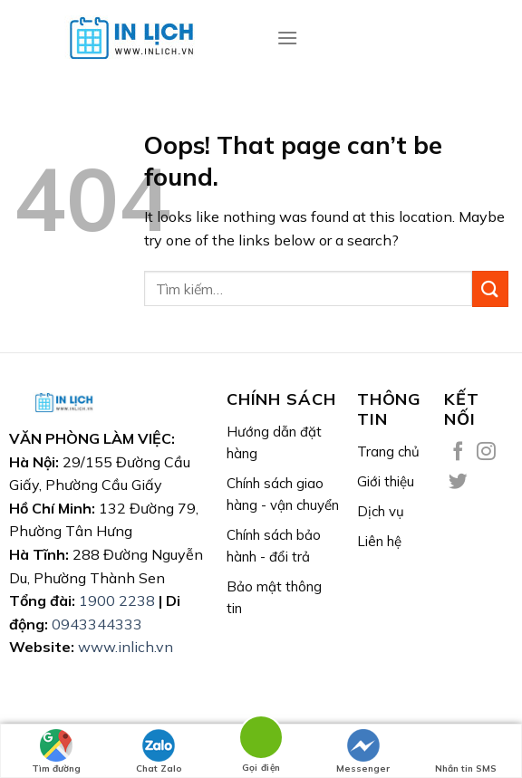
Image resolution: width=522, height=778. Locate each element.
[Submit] (490, 288)
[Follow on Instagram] (486, 452)
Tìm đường (56, 751)
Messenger (363, 751)
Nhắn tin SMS (466, 751)
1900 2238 (117, 600)
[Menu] (287, 37)
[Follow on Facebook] (458, 452)
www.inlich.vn (125, 647)
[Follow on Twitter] (458, 482)
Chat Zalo (159, 751)
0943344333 (97, 624)
